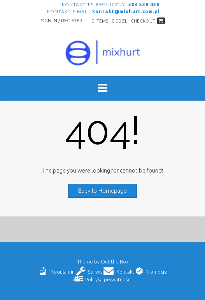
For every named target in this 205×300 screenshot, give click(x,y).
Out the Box (114, 261)
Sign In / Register (61, 20)
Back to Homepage (102, 191)
